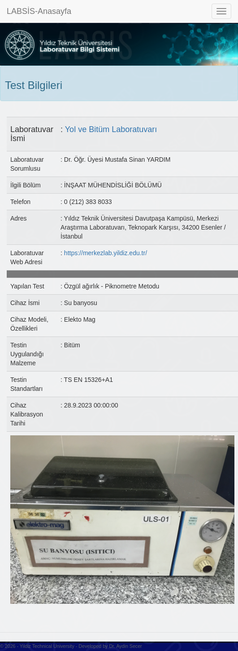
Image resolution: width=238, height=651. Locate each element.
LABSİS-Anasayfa (39, 11)
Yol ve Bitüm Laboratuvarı (111, 129)
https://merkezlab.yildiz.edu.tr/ (105, 253)
